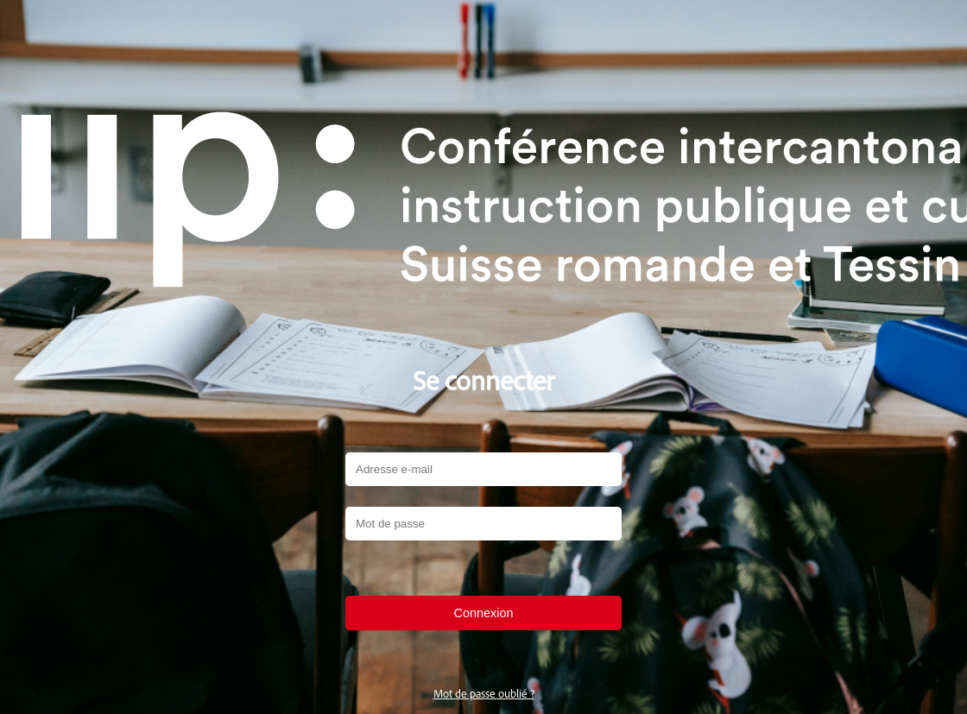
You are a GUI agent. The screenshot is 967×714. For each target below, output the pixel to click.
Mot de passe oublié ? (483, 693)
